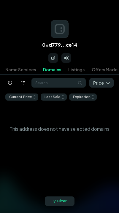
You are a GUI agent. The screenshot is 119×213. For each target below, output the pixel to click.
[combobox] (58, 83)
